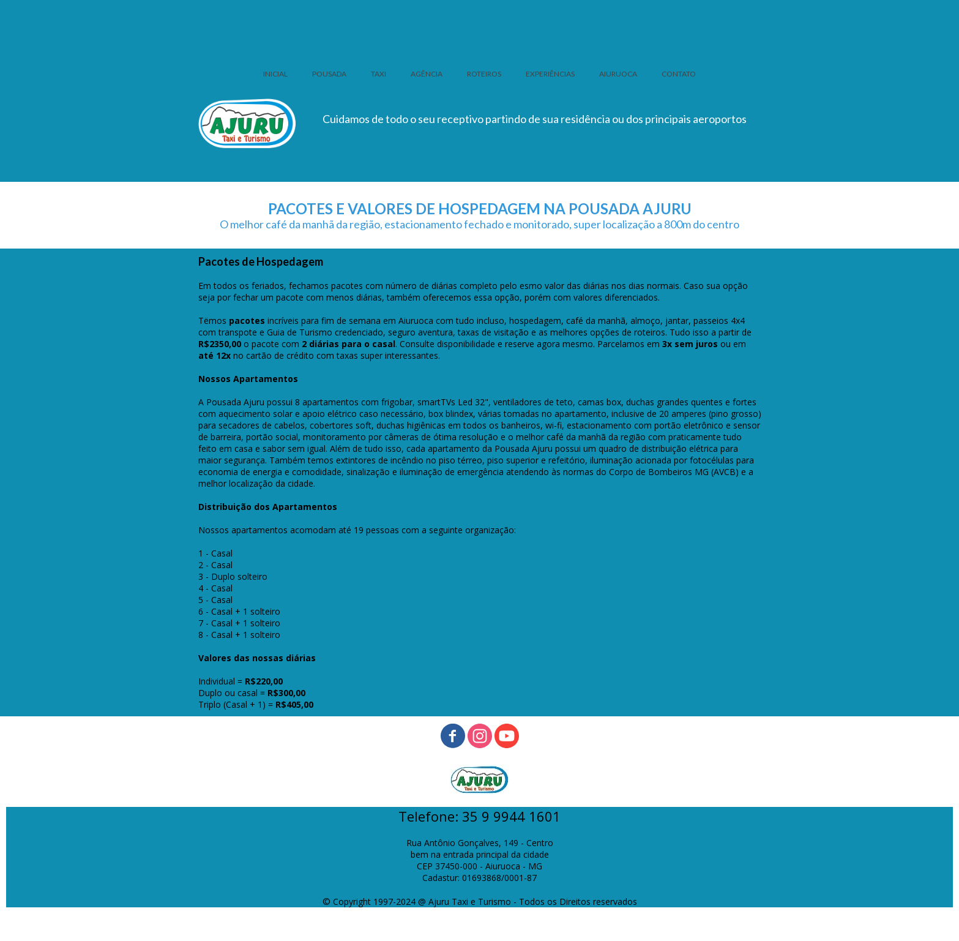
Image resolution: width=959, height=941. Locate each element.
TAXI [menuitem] (378, 73)
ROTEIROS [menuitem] (484, 73)
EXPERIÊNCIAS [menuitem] (550, 73)
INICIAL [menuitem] (275, 73)
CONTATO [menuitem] (679, 73)
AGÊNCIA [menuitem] (426, 73)
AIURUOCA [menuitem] (618, 73)
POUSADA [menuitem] (329, 73)
